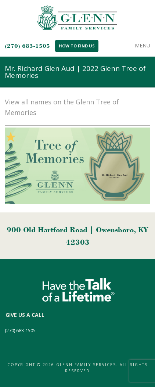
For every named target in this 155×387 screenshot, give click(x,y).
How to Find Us (77, 46)
